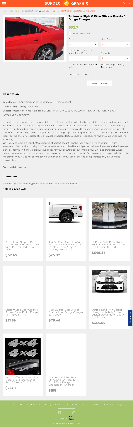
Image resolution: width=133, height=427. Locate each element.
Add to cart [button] (99, 83)
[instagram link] (74, 413)
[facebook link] (59, 413)
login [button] (42, 183)
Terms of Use (71, 404)
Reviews (94, 404)
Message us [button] (130, 318)
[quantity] (115, 58)
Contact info (17, 404)
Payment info (33, 404)
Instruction (108, 404)
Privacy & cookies (52, 404)
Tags (120, 404)
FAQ (84, 404)
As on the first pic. (79, 33)
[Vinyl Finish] (115, 44)
